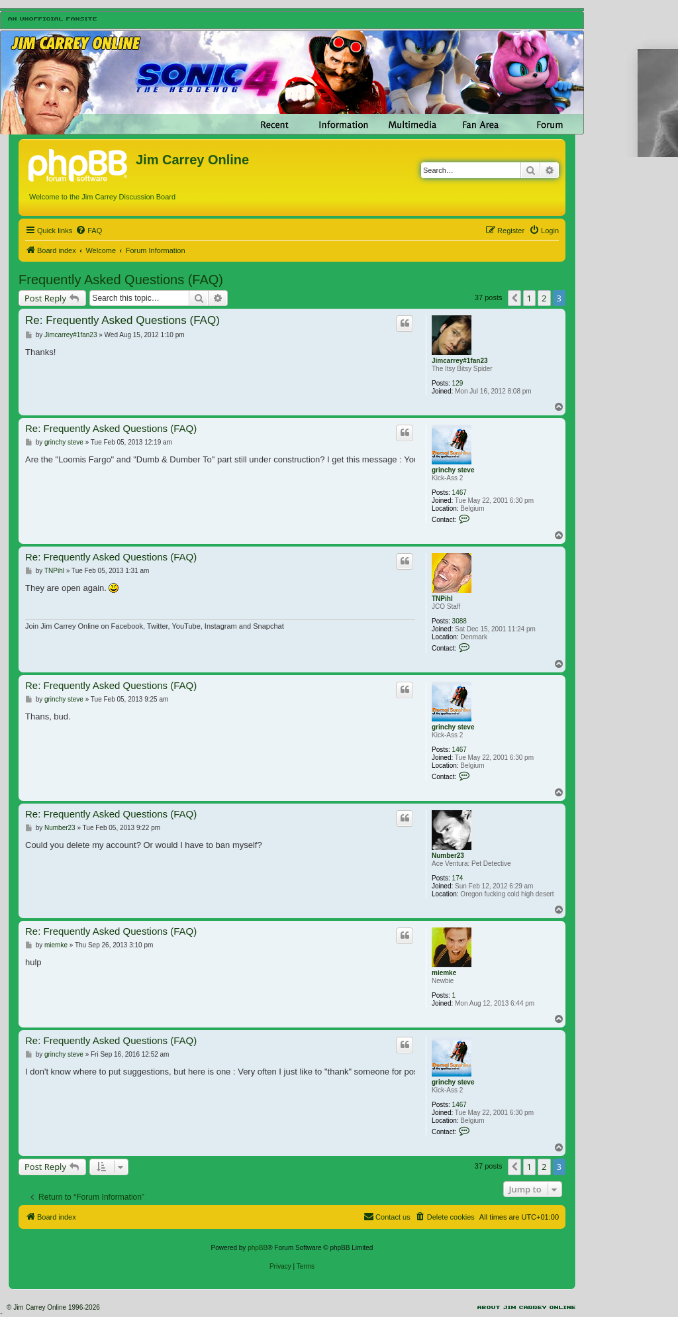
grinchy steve (453, 470)
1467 (459, 492)
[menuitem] (88, 230)
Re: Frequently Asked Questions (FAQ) (122, 320)
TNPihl (442, 598)
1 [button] (529, 298)
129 (457, 383)
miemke (444, 972)
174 (457, 878)
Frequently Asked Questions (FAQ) (121, 279)
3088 (459, 621)
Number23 (448, 855)
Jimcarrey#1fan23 (460, 360)
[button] (514, 298)
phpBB (257, 1247)
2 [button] (544, 298)
